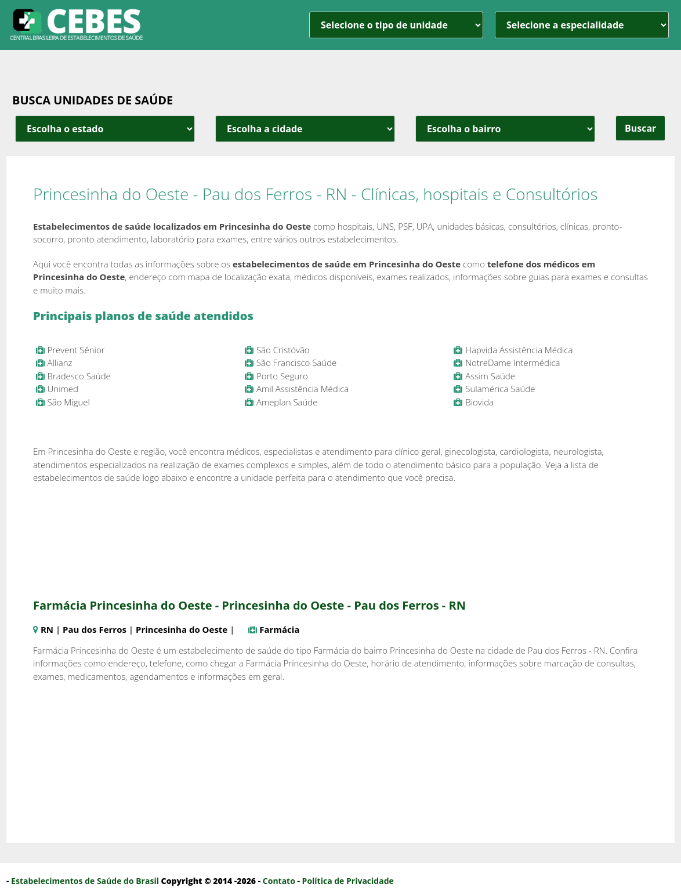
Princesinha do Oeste (181, 629)
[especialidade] (582, 25)
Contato (279, 880)
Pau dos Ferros (94, 629)
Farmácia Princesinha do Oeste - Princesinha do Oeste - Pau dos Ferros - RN (249, 605)
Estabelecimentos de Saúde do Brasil (85, 880)
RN (47, 629)
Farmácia (279, 629)
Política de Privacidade (348, 880)
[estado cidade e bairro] (105, 128)
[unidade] (396, 25)
